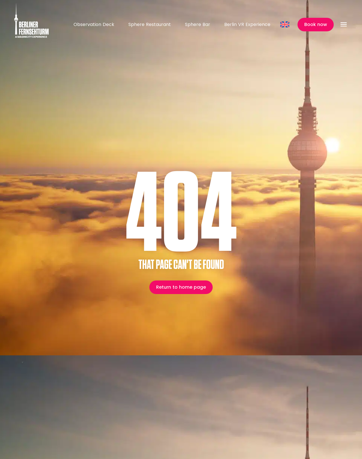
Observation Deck (94, 24)
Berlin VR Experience (247, 24)
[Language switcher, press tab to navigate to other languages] (285, 24)
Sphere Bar (197, 24)
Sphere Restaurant (149, 24)
